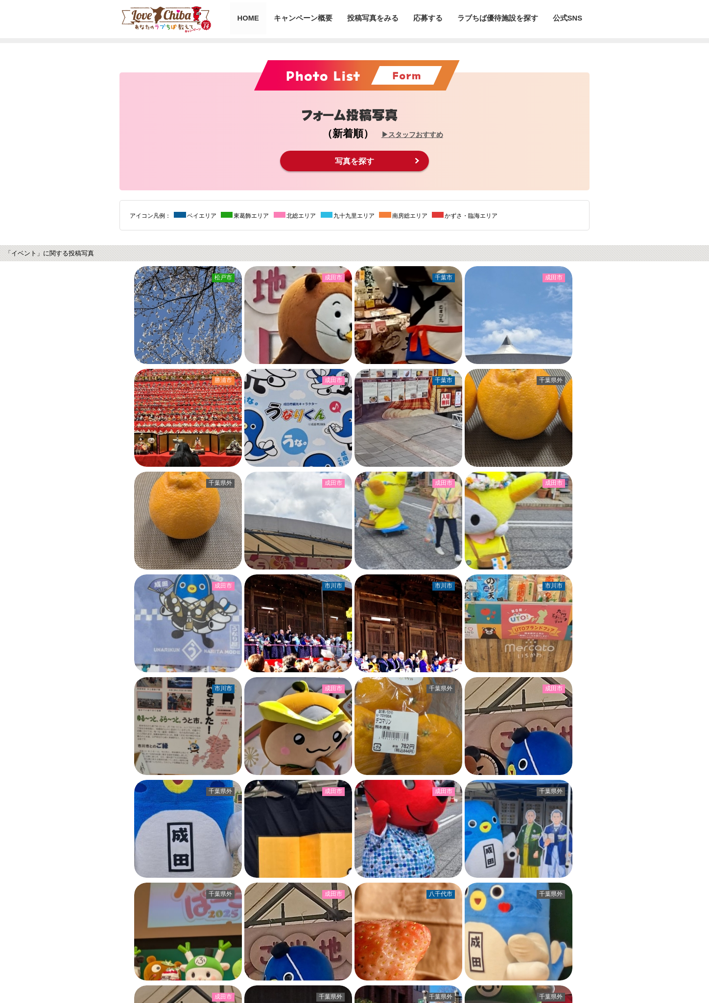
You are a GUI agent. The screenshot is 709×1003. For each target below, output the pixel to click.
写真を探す (354, 161)
